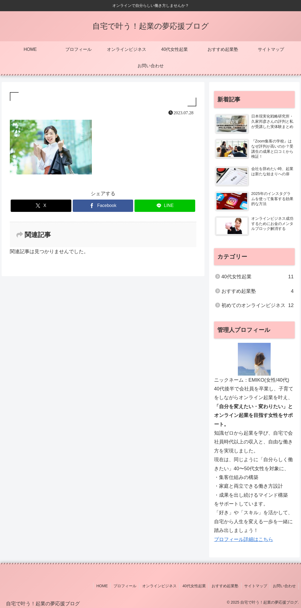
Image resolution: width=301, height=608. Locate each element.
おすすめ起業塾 (225, 586)
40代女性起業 (194, 586)
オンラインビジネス (159, 586)
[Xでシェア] (41, 206)
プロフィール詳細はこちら (243, 539)
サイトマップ (255, 586)
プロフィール (124, 586)
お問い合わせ (284, 586)
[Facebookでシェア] (103, 206)
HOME (102, 586)
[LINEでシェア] (165, 206)
